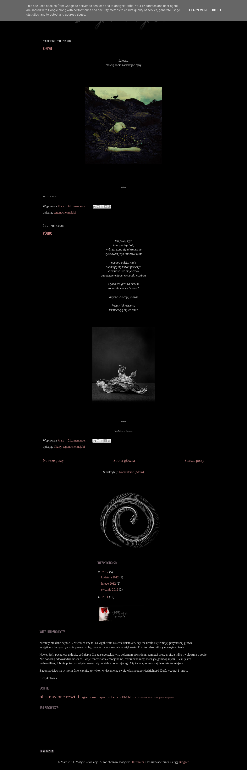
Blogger (184, 762)
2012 (105, 572)
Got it (216, 10)
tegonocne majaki (65, 212)
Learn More (198, 10)
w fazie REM (117, 697)
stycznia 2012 (110, 589)
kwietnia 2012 (110, 577)
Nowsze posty (53, 460)
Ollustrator (137, 762)
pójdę (47, 233)
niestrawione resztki (59, 697)
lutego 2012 (109, 583)
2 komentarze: (77, 440)
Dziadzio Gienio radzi (148, 697)
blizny (57, 446)
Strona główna (124, 460)
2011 (105, 597)
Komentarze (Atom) (131, 472)
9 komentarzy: (77, 206)
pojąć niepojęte (166, 697)
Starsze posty (194, 460)
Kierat (47, 48)
